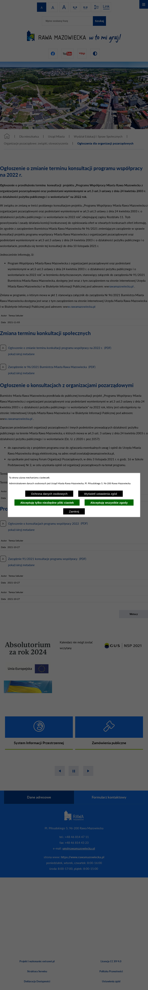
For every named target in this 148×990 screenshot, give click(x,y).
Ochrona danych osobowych (49, 493)
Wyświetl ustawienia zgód (100, 493)
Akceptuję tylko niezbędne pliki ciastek (47, 502)
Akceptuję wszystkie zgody (109, 502)
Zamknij (74, 511)
